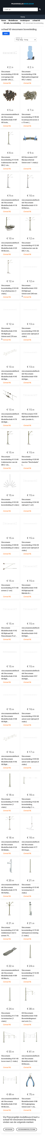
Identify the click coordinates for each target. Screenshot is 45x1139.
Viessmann (8, 1129)
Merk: (6, 33)
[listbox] (26, 40)
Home (22, 17)
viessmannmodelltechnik (26, 1129)
